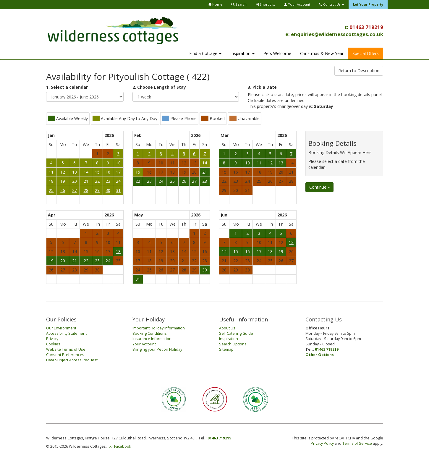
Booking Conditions (149, 333)
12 (62, 172)
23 (108, 181)
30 (108, 190)
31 (118, 190)
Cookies (53, 344)
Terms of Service (357, 443)
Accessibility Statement (66, 333)
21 (86, 181)
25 (51, 190)
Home (215, 4)
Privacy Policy (322, 443)
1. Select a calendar (67, 87)
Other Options (319, 354)
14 (86, 172)
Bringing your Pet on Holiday (157, 349)
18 (51, 181)
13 (74, 172)
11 (51, 172)
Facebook (122, 446)
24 (118, 181)
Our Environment (61, 328)
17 (118, 172)
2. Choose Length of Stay (159, 87)
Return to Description (358, 70)
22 (97, 181)
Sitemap (226, 349)
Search (239, 4)
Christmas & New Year (322, 53)
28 (86, 190)
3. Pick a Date (262, 87)
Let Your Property (368, 4)
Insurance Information (151, 338)
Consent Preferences (65, 354)
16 (108, 172)
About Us (227, 328)
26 (62, 190)
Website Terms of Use (65, 349)
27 (74, 190)
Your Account (297, 4)
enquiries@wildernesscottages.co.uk (337, 34)
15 (97, 172)
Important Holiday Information (158, 328)
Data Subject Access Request (72, 360)
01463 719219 (366, 27)
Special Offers (365, 53)
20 (74, 181)
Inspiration (242, 53)
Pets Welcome (277, 53)
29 (97, 190)
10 (118, 163)
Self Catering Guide (236, 333)
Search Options (233, 344)
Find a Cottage (205, 53)
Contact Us (331, 4)
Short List (265, 4)
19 (62, 181)
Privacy (52, 338)
